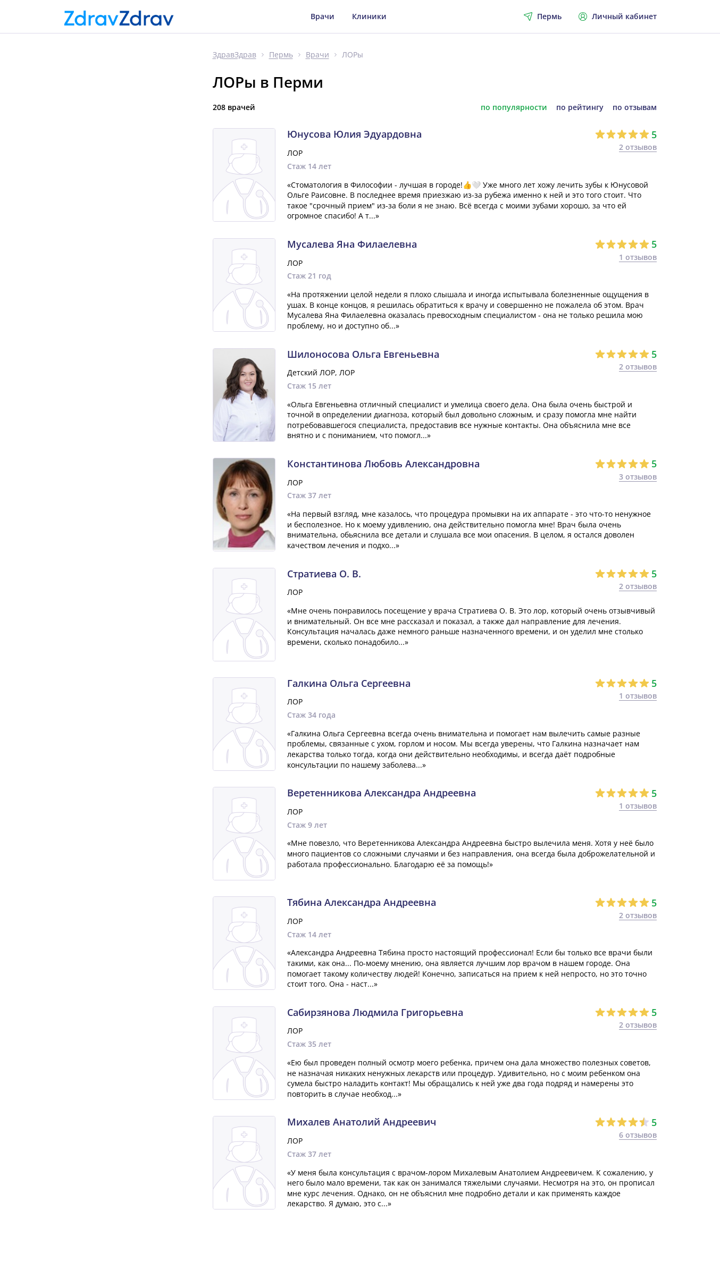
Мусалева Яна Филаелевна (352, 244)
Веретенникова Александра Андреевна (381, 793)
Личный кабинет (618, 16)
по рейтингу (580, 107)
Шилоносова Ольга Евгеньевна (363, 354)
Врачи (322, 16)
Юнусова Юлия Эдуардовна (354, 134)
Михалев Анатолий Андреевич (361, 1122)
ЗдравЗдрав (234, 55)
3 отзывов (638, 477)
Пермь (281, 55)
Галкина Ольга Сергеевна (349, 684)
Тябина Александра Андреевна (361, 903)
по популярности (514, 107)
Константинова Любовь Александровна (383, 464)
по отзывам (635, 107)
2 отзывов (638, 147)
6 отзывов (638, 1135)
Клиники (369, 16)
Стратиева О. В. (324, 574)
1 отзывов (638, 257)
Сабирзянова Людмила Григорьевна (375, 1013)
